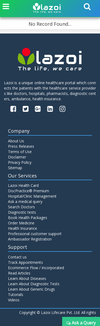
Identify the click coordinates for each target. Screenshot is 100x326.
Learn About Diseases (27, 278)
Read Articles (19, 273)
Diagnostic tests (22, 212)
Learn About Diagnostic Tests (33, 283)
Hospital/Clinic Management (32, 196)
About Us (16, 140)
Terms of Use (20, 151)
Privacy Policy (19, 162)
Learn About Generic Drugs (31, 289)
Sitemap (15, 167)
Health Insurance (22, 228)
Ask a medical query (25, 201)
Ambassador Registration (30, 239)
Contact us (17, 257)
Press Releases (21, 146)
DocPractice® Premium (28, 190)
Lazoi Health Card (23, 185)
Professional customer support (35, 233)
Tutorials (15, 294)
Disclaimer (17, 157)
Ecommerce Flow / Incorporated (36, 267)
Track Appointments (25, 262)
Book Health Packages (27, 217)
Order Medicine (21, 222)
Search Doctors (21, 206)
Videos (13, 299)
